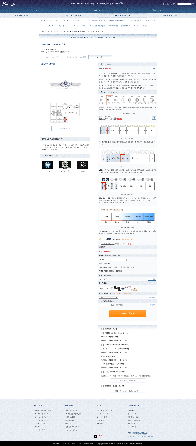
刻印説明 (152, 305)
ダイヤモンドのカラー (128, 138)
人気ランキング (149, 21)
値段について (125, 26)
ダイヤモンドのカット (128, 194)
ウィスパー (82, 171)
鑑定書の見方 (70, 420)
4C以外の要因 (113, 26)
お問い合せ (100, 420)
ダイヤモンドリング (122, 15)
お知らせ (131, 410)
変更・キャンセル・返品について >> (127, 391)
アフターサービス (103, 414)
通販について (156, 10)
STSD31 (74, 31)
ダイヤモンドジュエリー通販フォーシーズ (141, 436)
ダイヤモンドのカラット (127, 113)
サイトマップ (132, 427)
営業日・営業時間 (134, 420)
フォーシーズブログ (72, 430)
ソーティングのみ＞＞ (107, 244)
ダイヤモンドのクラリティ (128, 166)
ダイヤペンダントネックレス (44, 410)
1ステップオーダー (134, 21)
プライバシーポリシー (85, 443)
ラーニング (39, 10)
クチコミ (52, 26)
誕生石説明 (152, 297)
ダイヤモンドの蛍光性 (128, 227)
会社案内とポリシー (134, 417)
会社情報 (100, 423)
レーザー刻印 (65, 171)
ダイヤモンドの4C (80, 26)
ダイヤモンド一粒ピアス (72, 21)
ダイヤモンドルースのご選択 (76, 57)
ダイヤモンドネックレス (24, 15)
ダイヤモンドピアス (73, 15)
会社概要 (56, 443)
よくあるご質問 (102, 417)
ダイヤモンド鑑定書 (140, 26)
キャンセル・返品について (106, 410)
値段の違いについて (72, 423)
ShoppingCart (167, 4)
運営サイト (131, 423)
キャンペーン (132, 414)
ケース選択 (102, 283)
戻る (154, 68)
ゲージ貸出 (152, 279)
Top (43, 31)
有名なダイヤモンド (72, 427)
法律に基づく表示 (69, 443)
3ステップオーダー (52, 57)
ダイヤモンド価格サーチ (116, 21)
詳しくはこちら (115, 255)
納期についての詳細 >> (128, 380)
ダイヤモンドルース (171, 15)
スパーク (47, 171)
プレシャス (66, 31)
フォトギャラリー (65, 128)
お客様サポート (98, 10)
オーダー (100, 57)
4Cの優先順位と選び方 (97, 26)
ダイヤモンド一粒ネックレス (50, 21)
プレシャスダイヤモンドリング (94, 21)
